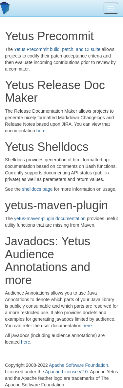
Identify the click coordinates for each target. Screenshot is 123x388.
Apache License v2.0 (66, 371)
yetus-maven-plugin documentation (50, 218)
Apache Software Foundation (78, 365)
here (41, 130)
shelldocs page (37, 189)
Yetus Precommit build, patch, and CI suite (57, 49)
